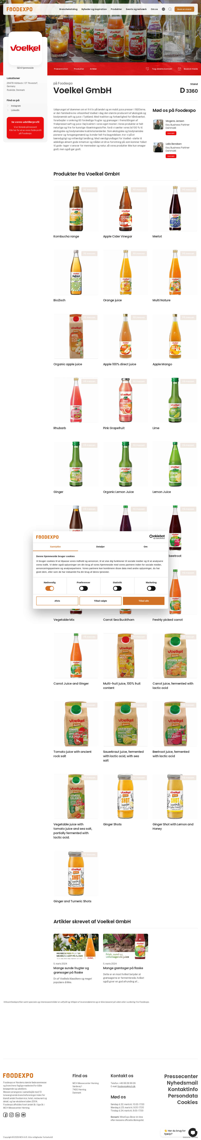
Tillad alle (144, 601)
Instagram (16, 106)
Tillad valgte (100, 601)
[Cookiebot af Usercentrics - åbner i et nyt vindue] (151, 537)
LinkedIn (15, 110)
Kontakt (171, 133)
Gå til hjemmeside (25, 68)
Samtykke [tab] (55, 546)
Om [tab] (145, 546)
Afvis (57, 601)
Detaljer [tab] (100, 546)
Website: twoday (190, 1137)
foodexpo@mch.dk (126, 1086)
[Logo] (19, 9)
